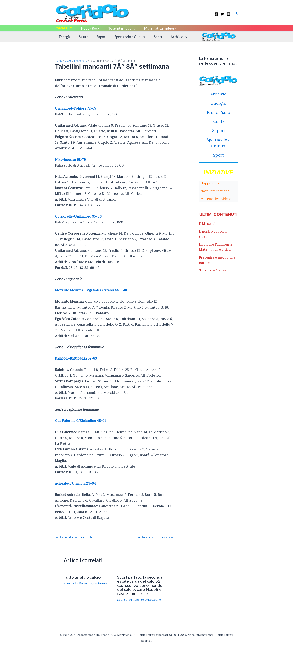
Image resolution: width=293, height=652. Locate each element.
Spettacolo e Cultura (125, 37)
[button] (236, 13)
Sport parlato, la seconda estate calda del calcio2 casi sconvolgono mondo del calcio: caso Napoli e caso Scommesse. (139, 584)
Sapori (98, 37)
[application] (179, 37)
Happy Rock (90, 28)
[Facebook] (216, 14)
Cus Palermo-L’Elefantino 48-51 (81, 420)
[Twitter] (222, 14)
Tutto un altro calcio (82, 576)
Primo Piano (218, 112)
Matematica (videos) (157, 28)
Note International (120, 28)
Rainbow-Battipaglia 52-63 (76, 358)
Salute (81, 37)
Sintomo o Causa (212, 270)
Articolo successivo (156, 537)
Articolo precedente (74, 537)
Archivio (172, 37)
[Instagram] (228, 14)
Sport (152, 37)
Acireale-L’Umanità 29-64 (76, 483)
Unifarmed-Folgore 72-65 (76, 108)
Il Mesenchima (211, 223)
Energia (64, 37)
